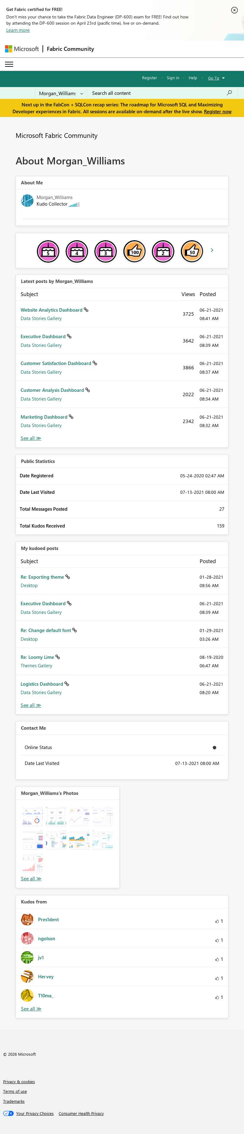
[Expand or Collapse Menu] (9, 64)
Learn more (18, 30)
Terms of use (15, 1091)
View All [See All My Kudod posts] (31, 705)
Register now (218, 111)
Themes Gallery (36, 665)
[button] (32, 816)
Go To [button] (213, 77)
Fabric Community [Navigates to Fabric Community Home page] (70, 48)
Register (149, 77)
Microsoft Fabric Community (56, 135)
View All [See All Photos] (31, 878)
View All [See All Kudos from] (31, 1008)
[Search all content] (162, 93)
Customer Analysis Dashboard (53, 390)
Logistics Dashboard (42, 684)
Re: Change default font (46, 630)
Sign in (173, 77)
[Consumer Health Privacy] (81, 1113)
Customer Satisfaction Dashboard (56, 363)
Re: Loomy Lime (38, 657)
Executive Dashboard (44, 336)
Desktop (29, 585)
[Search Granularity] (61, 93)
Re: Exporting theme (43, 577)
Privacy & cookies (19, 1081)
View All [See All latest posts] (31, 438)
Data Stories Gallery (41, 318)
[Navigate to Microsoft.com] (22, 48)
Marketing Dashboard (45, 417)
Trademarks (14, 1101)
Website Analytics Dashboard (52, 310)
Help (193, 77)
